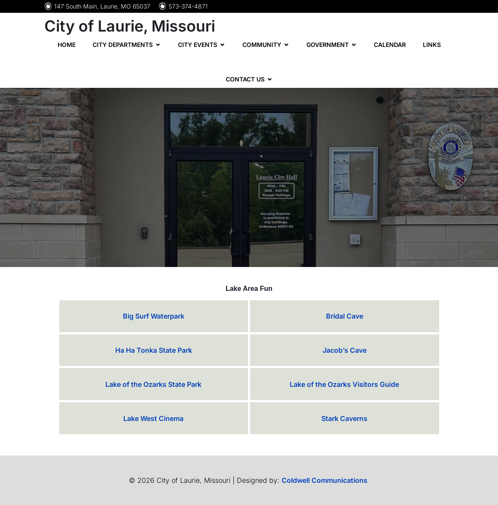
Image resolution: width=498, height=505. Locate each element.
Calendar (390, 44)
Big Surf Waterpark (153, 316)
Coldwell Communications (325, 480)
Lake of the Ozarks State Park (153, 384)
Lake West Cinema (153, 418)
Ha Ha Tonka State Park (153, 350)
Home (67, 44)
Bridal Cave (344, 316)
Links (432, 44)
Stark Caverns (344, 418)
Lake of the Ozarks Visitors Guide (344, 384)
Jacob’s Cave (345, 350)
